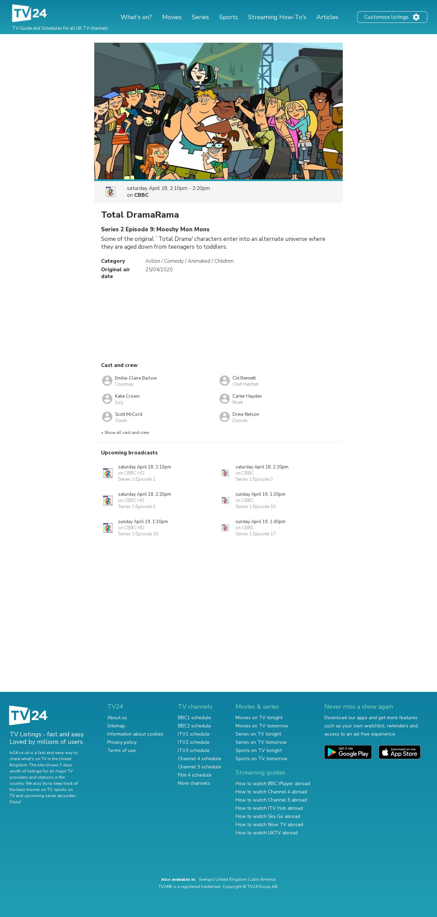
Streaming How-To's (277, 17)
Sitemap (116, 726)
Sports (228, 17)
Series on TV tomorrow (261, 742)
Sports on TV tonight (259, 750)
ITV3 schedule (194, 750)
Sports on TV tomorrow (261, 758)
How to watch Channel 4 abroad (271, 792)
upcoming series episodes (49, 795)
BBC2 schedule (194, 726)
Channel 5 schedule (199, 767)
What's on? (136, 17)
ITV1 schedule (194, 734)
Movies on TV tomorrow (262, 726)
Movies (172, 17)
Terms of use (121, 750)
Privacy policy (122, 742)
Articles (327, 17)
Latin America (263, 879)
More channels (194, 783)
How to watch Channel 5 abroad (271, 800)
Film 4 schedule (195, 775)
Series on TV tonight (258, 734)
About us (117, 717)
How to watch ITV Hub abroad (269, 808)
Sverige (205, 879)
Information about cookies (135, 734)
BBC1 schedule (194, 717)
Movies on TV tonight (259, 717)
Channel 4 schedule (199, 758)
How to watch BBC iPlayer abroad (273, 783)
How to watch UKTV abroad (267, 833)
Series (200, 17)
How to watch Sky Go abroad (268, 816)
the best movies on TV (31, 789)
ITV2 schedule (194, 742)
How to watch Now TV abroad (269, 824)
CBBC (141, 195)
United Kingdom (231, 879)
